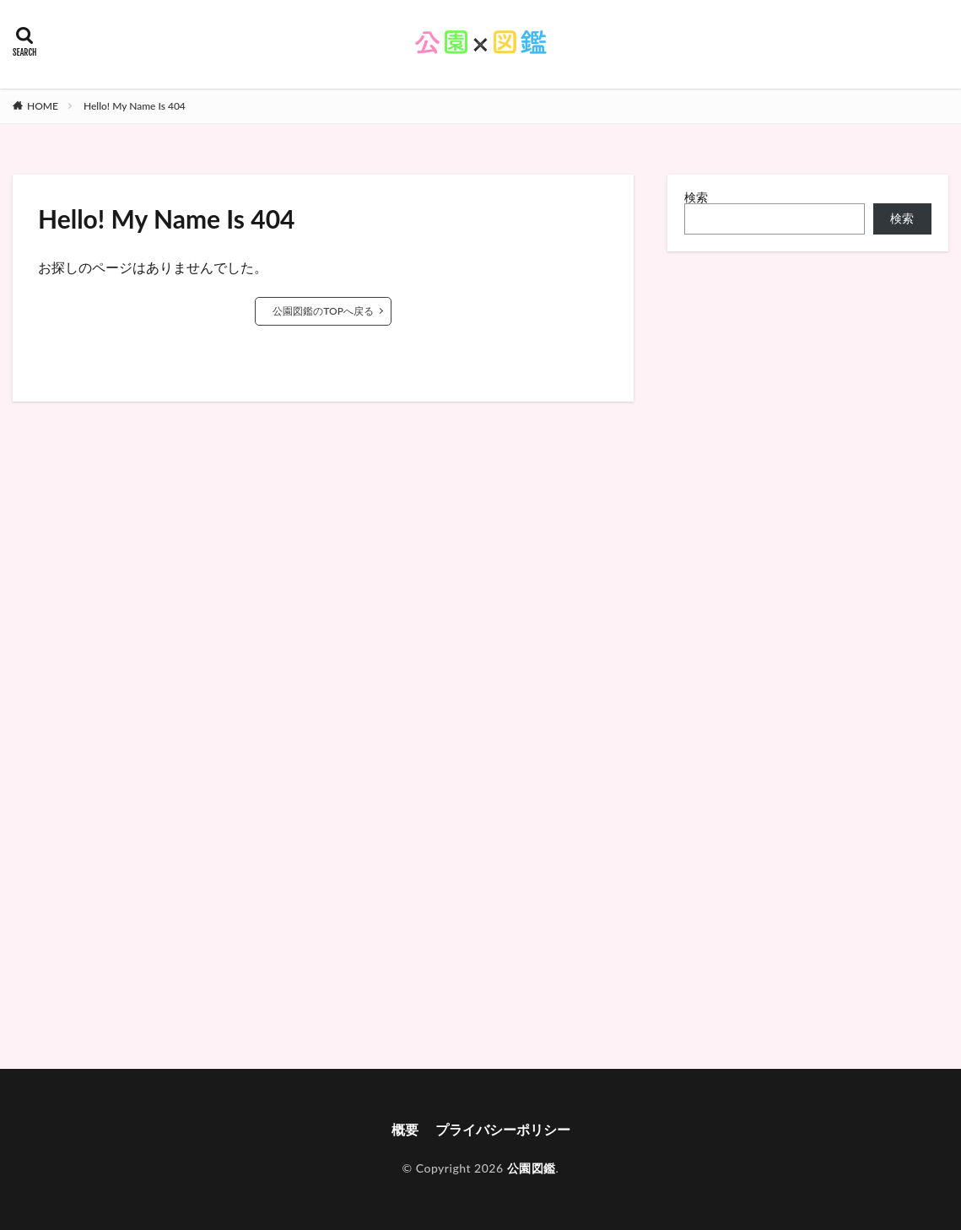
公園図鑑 (531, 1168)
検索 (696, 197)
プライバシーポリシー (502, 1129)
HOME (42, 106)
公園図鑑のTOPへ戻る (323, 311)
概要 (404, 1129)
